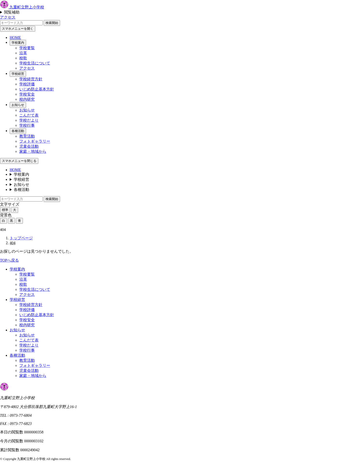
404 (12, 243)
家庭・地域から (32, 151)
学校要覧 (27, 48)
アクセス (7, 17)
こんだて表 (29, 115)
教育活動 (27, 136)
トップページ (21, 238)
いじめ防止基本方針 (36, 89)
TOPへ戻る (9, 260)
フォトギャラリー (34, 141)
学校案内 (18, 42)
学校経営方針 (30, 79)
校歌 (23, 58)
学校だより (29, 120)
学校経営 (18, 74)
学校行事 (27, 125)
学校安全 (27, 94)
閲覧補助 (12, 12)
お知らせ (18, 105)
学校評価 (27, 84)
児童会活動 (29, 146)
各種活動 (18, 131)
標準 (5, 210)
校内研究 (27, 99)
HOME (15, 37)
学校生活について (34, 63)
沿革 (23, 53)
